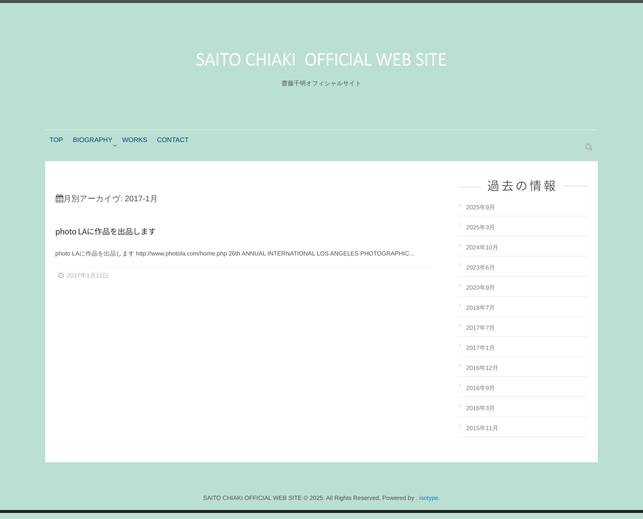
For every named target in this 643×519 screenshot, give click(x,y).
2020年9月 (480, 293)
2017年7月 (480, 333)
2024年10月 (482, 253)
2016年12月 (482, 373)
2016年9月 (480, 394)
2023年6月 (480, 273)
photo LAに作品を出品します (123, 238)
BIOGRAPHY (99, 151)
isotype (428, 503)
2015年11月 (482, 434)
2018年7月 (480, 313)
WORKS (144, 151)
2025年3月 (480, 233)
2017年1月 (480, 353)
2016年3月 (480, 414)
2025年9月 (480, 213)
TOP (59, 151)
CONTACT (186, 151)
